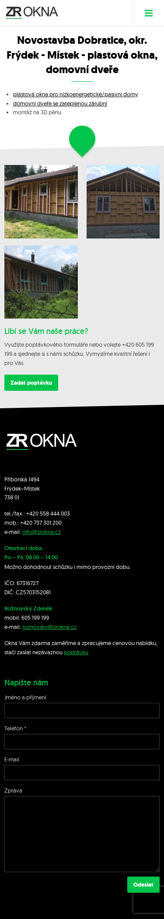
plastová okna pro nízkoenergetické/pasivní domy (75, 94)
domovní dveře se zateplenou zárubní (60, 103)
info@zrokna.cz (41, 531)
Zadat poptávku (31, 382)
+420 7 (28, 522)
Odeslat (143, 884)
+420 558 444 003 (48, 513)
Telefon (13, 728)
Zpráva (13, 790)
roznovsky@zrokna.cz (49, 626)
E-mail (11, 759)
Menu (152, 13)
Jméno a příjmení (25, 697)
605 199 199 (35, 617)
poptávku (76, 652)
